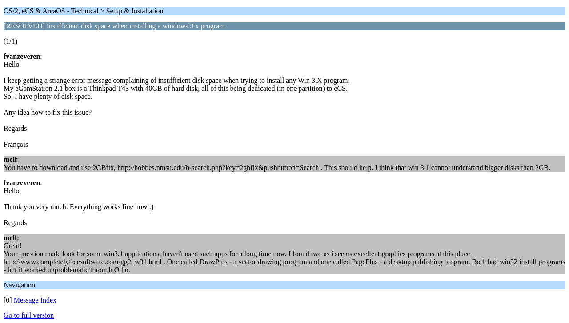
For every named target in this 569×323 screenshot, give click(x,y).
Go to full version (29, 315)
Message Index (35, 300)
